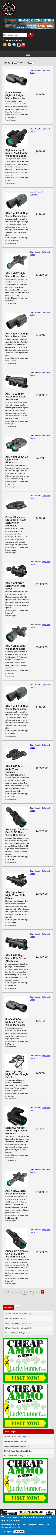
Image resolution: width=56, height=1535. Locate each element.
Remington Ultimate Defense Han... (18, 1323)
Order (22, 63)
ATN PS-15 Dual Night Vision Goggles (14, 769)
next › (25, 1294)
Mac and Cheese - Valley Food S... (18, 1333)
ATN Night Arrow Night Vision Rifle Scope (15, 586)
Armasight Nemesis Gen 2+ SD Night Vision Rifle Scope (16, 832)
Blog (17, 1307)
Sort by (7, 63)
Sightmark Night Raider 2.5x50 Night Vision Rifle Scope (16, 153)
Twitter (14, 45)
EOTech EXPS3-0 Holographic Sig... (19, 1314)
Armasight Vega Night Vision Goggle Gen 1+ (16, 1074)
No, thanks (19, 1532)
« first (7, 1292)
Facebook (10, 45)
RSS (5, 45)
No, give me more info (10, 1527)
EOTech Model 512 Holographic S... (19, 1328)
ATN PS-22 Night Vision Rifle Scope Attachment (15, 397)
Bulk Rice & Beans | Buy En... (16, 1318)
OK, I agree (7, 1532)
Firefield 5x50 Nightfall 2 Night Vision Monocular (15, 95)
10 (49, 1292)
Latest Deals (9, 1306)
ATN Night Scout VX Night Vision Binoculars (16, 460)
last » (31, 1294)
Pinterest (24, 45)
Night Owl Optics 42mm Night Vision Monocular (16, 1131)
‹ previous (14, 1292)
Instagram (19, 45)
